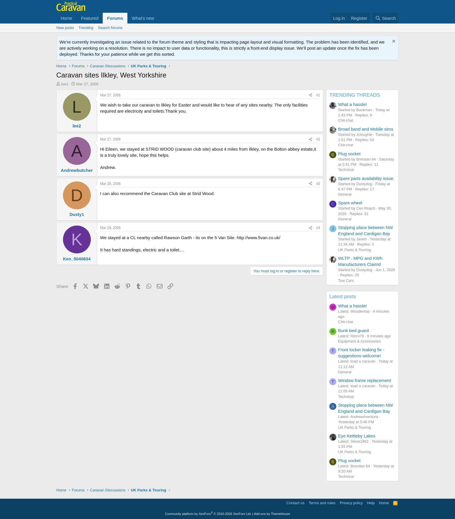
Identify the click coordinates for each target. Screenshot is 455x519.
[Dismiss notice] (393, 42)
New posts (65, 28)
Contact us (295, 503)
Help (371, 503)
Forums (115, 18)
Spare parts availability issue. (366, 178)
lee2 (64, 84)
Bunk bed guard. (354, 330)
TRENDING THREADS (354, 95)
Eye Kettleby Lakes (356, 435)
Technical (346, 169)
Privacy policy (351, 503)
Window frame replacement (364, 380)
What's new (143, 18)
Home (66, 18)
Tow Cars (346, 280)
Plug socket (349, 153)
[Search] (385, 18)
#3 (318, 184)
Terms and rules (322, 503)
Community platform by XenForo (208, 514)
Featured (89, 18)
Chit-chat (345, 120)
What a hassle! (352, 104)
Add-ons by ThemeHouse (272, 514)
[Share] (310, 95)
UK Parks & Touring (354, 250)
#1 (318, 95)
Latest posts (342, 296)
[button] (159, 18)
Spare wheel (350, 202)
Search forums (110, 28)
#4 (318, 228)
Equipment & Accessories (359, 341)
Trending (86, 28)
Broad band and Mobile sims (365, 129)
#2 (318, 139)
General (344, 194)
